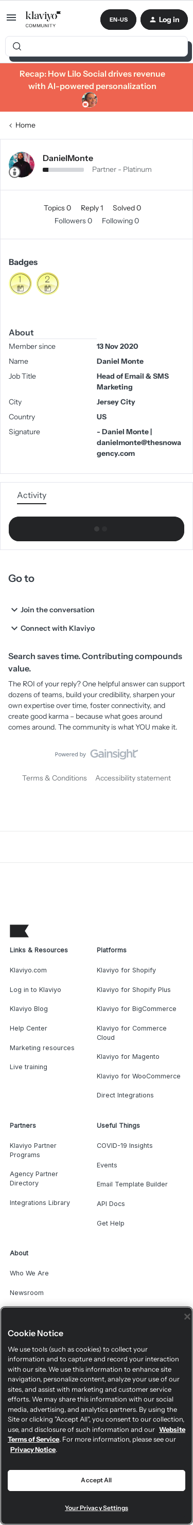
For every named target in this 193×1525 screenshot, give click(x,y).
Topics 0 (58, 207)
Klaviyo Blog (29, 1009)
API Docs (111, 1204)
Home (25, 125)
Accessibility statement (133, 778)
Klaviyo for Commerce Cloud (132, 1032)
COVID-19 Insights (125, 1145)
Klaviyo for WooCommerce (139, 1076)
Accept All (96, 1480)
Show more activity (96, 526)
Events (107, 1165)
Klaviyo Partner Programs (33, 1150)
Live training (28, 1067)
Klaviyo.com (28, 970)
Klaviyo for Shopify (126, 970)
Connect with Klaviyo (51, 628)
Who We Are (29, 1273)
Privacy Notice (33, 1449)
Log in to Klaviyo (35, 990)
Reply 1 (92, 207)
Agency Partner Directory (34, 1178)
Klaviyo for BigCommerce (137, 1009)
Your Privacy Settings (96, 1508)
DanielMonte (68, 158)
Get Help (111, 1223)
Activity (31, 495)
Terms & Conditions (54, 778)
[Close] (187, 1317)
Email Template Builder (132, 1184)
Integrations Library (40, 1203)
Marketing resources (42, 1048)
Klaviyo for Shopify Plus (134, 990)
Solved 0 (127, 207)
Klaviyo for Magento (128, 1056)
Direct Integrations (125, 1095)
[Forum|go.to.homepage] (43, 19)
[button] (11, 21)
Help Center (28, 1028)
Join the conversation (51, 610)
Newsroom (27, 1293)
